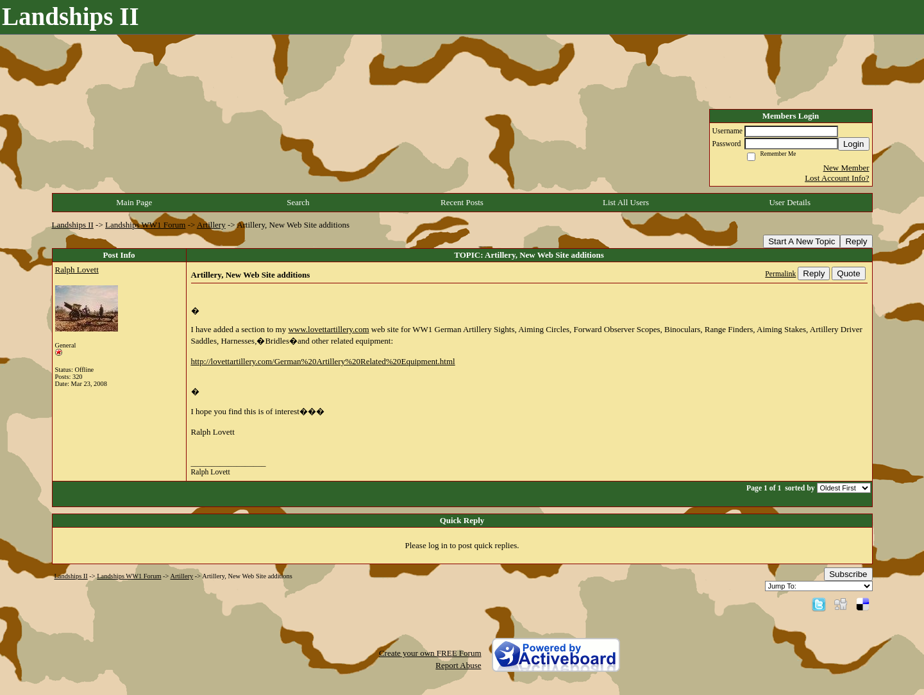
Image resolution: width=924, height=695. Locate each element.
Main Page (134, 202)
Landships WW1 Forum (145, 225)
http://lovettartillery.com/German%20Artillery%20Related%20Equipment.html (323, 361)
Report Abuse (458, 665)
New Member (846, 167)
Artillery (211, 225)
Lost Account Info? (837, 178)
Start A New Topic (801, 241)
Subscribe (848, 574)
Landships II (73, 225)
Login (853, 144)
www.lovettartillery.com (328, 329)
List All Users (626, 202)
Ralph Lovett (77, 269)
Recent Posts (462, 202)
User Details (790, 202)
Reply (856, 241)
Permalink (780, 274)
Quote (848, 273)
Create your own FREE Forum (430, 653)
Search (298, 202)
